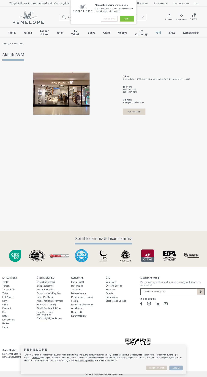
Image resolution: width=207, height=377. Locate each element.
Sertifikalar (76, 289)
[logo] (28, 17)
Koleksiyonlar (8, 319)
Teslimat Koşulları (45, 289)
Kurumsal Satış (78, 316)
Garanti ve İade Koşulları (49, 293)
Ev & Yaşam (8, 297)
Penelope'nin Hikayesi (82, 297)
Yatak (60, 32)
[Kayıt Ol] (200, 292)
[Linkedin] (157, 303)
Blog (196, 3)
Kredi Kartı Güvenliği (46, 304)
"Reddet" (36, 358)
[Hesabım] (168, 17)
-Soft (87, 374)
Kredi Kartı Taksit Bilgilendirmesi (45, 313)
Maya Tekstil (77, 282)
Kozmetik (7, 308)
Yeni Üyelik (111, 282)
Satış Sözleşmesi (45, 286)
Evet (127, 18)
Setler (5, 316)
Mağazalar (142, 3)
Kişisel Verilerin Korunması (50, 301)
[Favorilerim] (181, 17)
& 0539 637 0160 (130, 92)
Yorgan (27, 32)
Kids (4, 312)
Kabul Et (176, 368)
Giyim (106, 32)
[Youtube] (166, 303)
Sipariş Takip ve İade (181, 3)
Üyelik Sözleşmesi (46, 282)
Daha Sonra (109, 18)
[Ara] (64, 17)
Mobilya (122, 32)
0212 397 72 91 (129, 90)
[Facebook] (141, 304)
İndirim (5, 327)
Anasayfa (6, 44)
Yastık (12, 32)
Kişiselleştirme (160, 3)
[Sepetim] (193, 17)
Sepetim (110, 293)
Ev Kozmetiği (141, 32)
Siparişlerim (112, 297)
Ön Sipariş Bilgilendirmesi (49, 318)
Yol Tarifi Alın (134, 111)
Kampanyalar (191, 32)
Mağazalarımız (78, 293)
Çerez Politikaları (45, 297)
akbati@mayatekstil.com (133, 102)
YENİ (158, 32)
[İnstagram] (149, 304)
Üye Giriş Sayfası (114, 286)
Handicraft (76, 312)
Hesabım (110, 289)
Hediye (5, 323)
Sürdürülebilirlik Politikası (49, 308)
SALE (172, 32)
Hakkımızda (77, 286)
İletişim (75, 301)
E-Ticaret (94, 374)
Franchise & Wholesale (82, 304)
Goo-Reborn (77, 308)
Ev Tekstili (75, 32)
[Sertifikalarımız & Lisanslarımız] (15, 255)
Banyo (91, 32)
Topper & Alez (44, 32)
